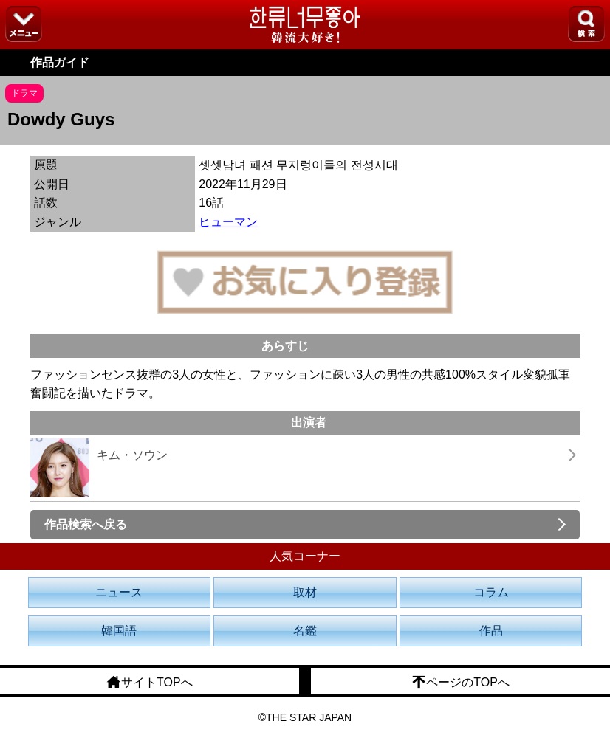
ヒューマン (228, 221)
